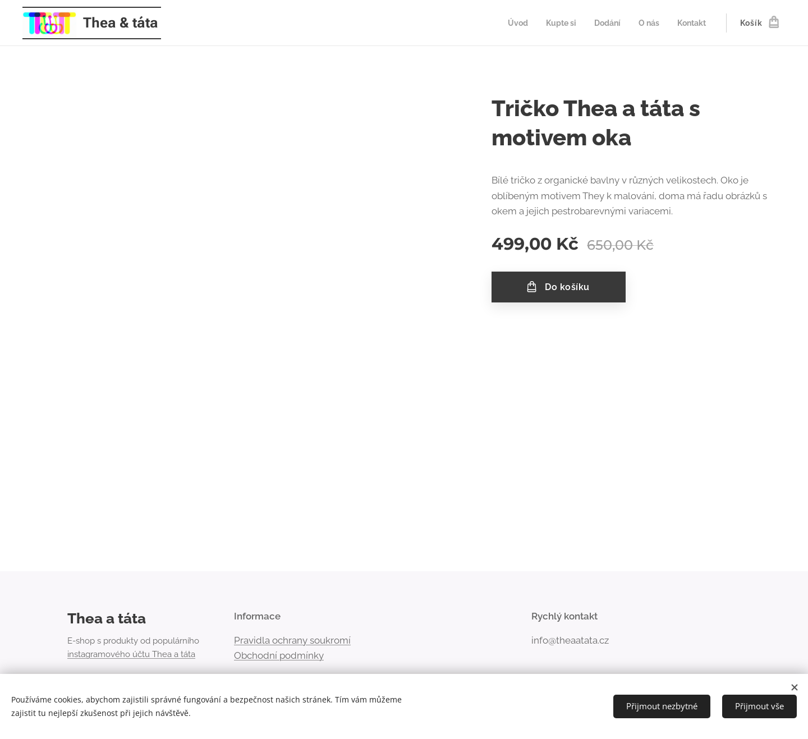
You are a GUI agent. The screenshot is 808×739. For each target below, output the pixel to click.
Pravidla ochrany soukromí (292, 640)
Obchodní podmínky (279, 655)
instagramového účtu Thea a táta (131, 654)
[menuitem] (510, 23)
